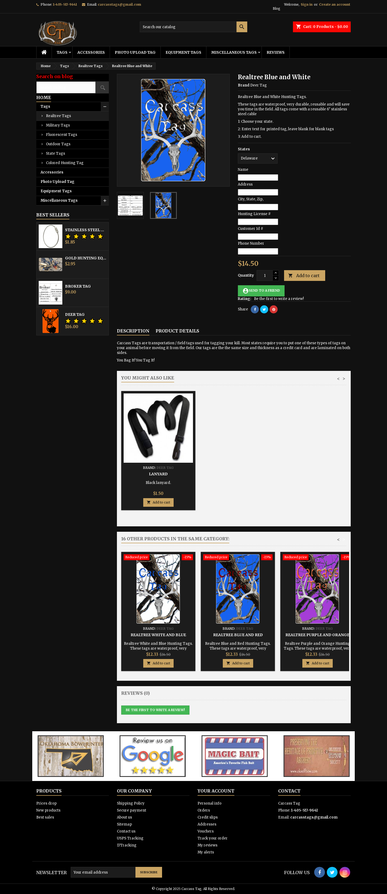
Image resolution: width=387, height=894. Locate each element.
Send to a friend (261, 291)
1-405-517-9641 (65, 4)
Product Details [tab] (177, 331)
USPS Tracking (130, 838)
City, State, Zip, (250, 199)
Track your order (213, 838)
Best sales (45, 817)
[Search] (193, 26)
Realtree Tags (58, 116)
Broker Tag (78, 286)
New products (48, 810)
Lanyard (317, 474)
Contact (289, 791)
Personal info (209, 803)
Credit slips (208, 817)
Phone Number (251, 243)
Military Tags (58, 125)
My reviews (207, 845)
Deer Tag (75, 314)
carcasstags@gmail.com (119, 4)
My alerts (206, 852)
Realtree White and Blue (158, 634)
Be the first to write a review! (279, 298)
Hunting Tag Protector (238, 474)
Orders (204, 810)
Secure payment (131, 810)
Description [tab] (133, 331)
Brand (243, 85)
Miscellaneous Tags (234, 52)
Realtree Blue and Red (238, 634)
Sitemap (124, 824)
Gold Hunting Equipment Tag (85, 258)
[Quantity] (265, 275)
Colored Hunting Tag (65, 163)
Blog (276, 8)
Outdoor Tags (58, 144)
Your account (216, 791)
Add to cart (304, 275)
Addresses (207, 824)
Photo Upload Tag (135, 52)
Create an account (334, 4)
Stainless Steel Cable (85, 230)
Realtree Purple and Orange (317, 634)
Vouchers (206, 831)
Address (245, 184)
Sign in (307, 4)
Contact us (126, 831)
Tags (62, 52)
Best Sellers (52, 215)
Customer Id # (250, 228)
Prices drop (46, 803)
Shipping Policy (131, 803)
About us (124, 817)
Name (243, 169)
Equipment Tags (183, 52)
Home (43, 97)
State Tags (55, 153)
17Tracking (127, 845)
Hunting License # (254, 214)
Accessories (91, 52)
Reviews (276, 52)
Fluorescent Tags (61, 134)
